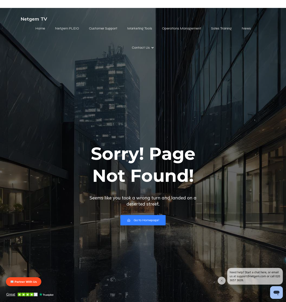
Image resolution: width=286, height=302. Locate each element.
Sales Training (221, 28)
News (246, 28)
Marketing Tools (139, 28)
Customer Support (103, 28)
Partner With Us (24, 281)
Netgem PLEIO (67, 28)
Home (40, 28)
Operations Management (181, 28)
